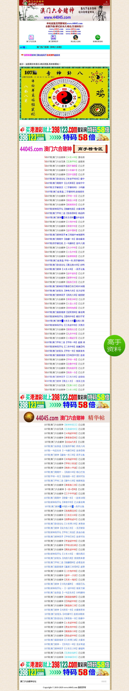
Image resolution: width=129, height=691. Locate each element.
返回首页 (106, 4)
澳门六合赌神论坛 (63, 681)
